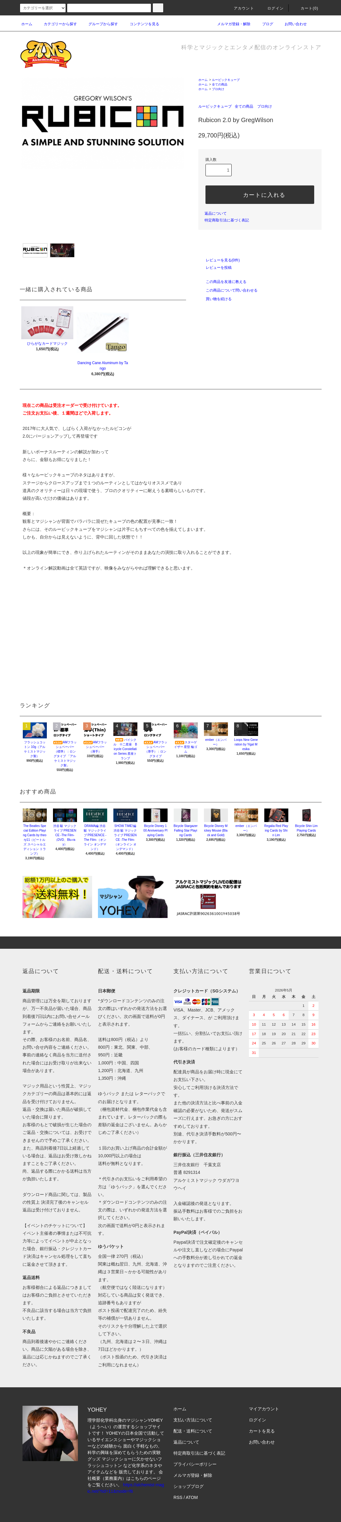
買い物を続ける (215, 299)
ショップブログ (188, 1486)
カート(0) (306, 8)
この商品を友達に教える (222, 282)
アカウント (240, 8)
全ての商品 (219, 84)
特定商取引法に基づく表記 (227, 220)
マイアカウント (264, 1408)
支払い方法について (192, 1419)
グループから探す (99, 24)
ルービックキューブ (226, 79)
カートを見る (262, 1431)
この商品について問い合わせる (228, 290)
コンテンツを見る (140, 24)
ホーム (26, 24)
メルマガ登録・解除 (230, 24)
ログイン (272, 8)
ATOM (192, 1497)
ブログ (264, 24)
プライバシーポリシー (195, 1464)
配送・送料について (192, 1431)
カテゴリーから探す (56, 24)
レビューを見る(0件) (219, 260)
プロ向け (218, 89)
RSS (177, 1497)
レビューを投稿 (215, 267)
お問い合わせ (292, 24)
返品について (216, 213)
